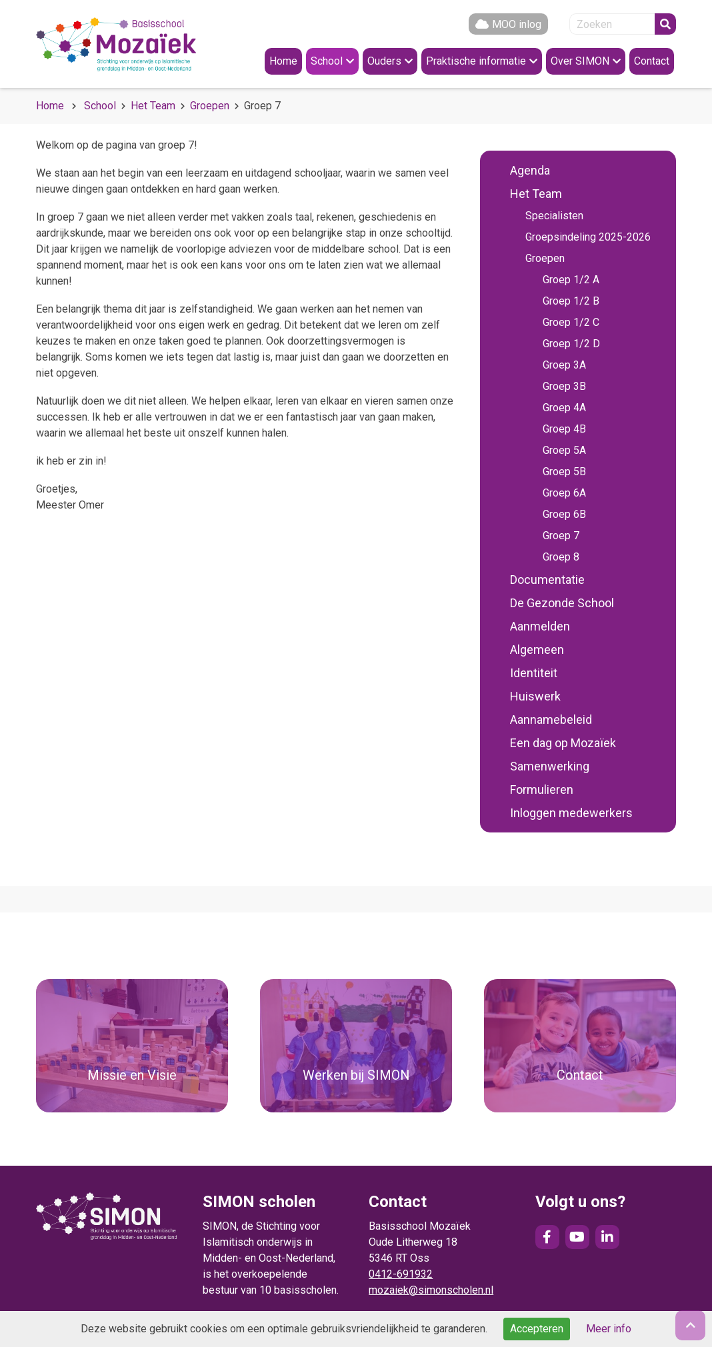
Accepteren (536, 1328)
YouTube (577, 1237)
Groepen (209, 105)
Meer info (608, 1328)
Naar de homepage (116, 44)
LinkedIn (607, 1237)
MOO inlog (516, 24)
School (100, 105)
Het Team (153, 105)
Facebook (547, 1237)
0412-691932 (401, 1274)
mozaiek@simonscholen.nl (431, 1290)
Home (50, 105)
